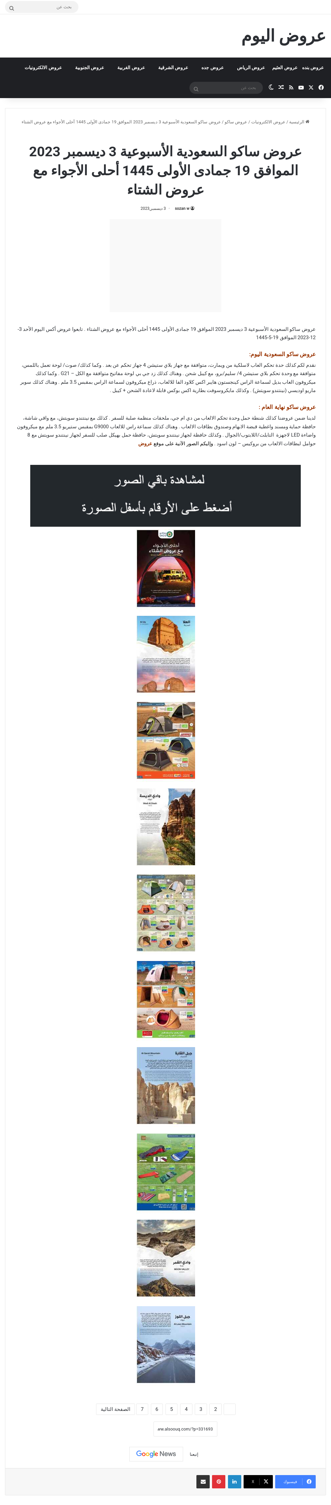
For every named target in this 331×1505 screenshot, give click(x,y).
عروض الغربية (131, 67)
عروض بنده (313, 67)
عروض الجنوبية (89, 67)
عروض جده (212, 67)
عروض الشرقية (173, 67)
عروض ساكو (236, 121)
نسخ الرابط (133, 1429)
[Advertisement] (165, 265)
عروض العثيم (284, 67)
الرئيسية (299, 121)
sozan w (182, 208)
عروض (145, 444)
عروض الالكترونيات (43, 67)
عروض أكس (58, 329)
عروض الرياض (251, 67)
